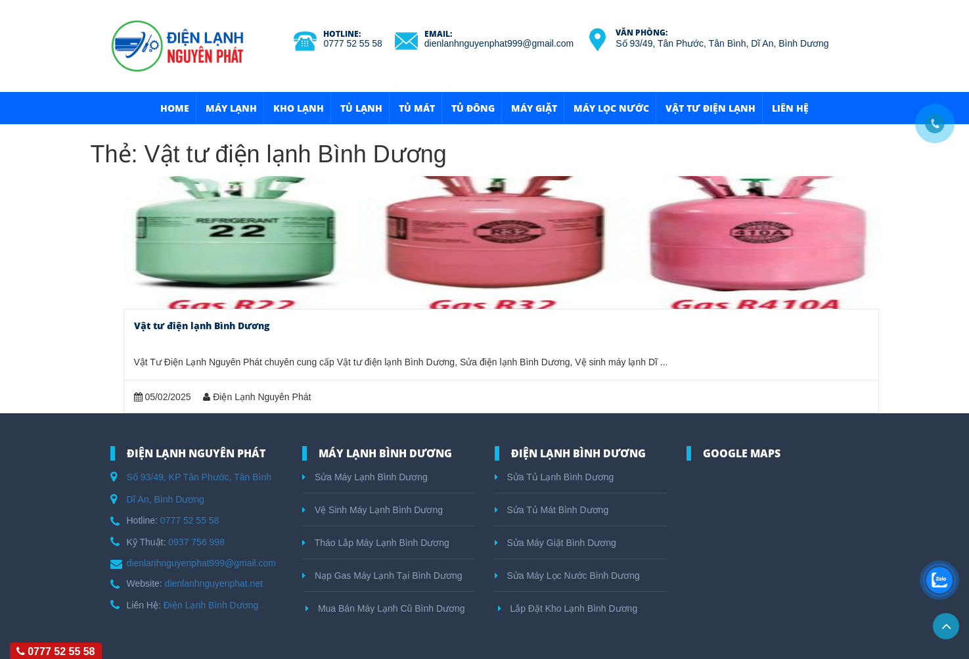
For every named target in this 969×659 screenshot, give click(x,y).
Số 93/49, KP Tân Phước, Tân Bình (199, 477)
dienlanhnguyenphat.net (214, 583)
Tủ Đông (473, 108)
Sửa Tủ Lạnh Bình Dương (554, 477)
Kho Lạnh (298, 108)
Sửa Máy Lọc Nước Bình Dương (567, 575)
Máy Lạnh (231, 108)
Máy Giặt (534, 108)
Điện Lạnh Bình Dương (211, 605)
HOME (174, 108)
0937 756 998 (196, 542)
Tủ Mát (417, 108)
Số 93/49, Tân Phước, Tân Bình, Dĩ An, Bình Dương (722, 43)
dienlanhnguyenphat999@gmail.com (499, 43)
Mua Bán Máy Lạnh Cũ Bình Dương (385, 608)
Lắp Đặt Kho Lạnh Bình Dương (568, 608)
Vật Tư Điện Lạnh (710, 108)
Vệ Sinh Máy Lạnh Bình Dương (372, 510)
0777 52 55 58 (352, 43)
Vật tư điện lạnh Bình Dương (201, 325)
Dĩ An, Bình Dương (165, 499)
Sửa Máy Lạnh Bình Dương (365, 477)
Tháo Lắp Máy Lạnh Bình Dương (375, 542)
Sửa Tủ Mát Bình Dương (552, 510)
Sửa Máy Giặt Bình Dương (555, 542)
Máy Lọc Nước (611, 108)
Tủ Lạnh (361, 108)
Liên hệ (790, 108)
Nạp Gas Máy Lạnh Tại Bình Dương (382, 575)
